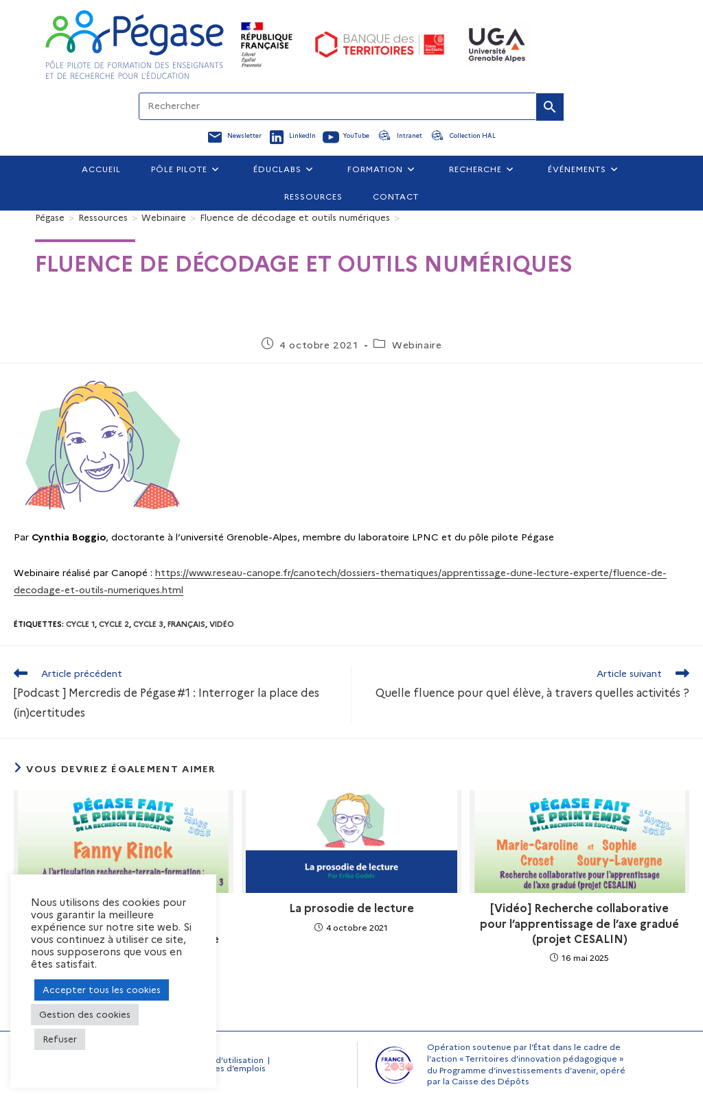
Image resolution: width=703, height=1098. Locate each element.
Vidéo (221, 624)
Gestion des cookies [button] (84, 1014)
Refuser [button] (60, 1039)
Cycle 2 (114, 624)
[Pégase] (50, 217)
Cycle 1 (80, 624)
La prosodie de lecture (351, 908)
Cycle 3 (148, 624)
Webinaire (416, 345)
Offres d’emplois (231, 1068)
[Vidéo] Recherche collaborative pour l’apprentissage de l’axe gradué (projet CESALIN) (579, 924)
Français (186, 624)
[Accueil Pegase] (134, 44)
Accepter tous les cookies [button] (102, 989)
